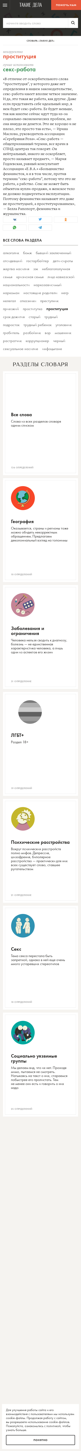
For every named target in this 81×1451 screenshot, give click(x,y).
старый (34, 316)
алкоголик (11, 252)
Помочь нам (66, 5)
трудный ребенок (37, 324)
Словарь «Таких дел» (41, 40)
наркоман (11, 292)
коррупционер (37, 340)
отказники (28, 300)
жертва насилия (16, 268)
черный (59, 340)
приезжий (11, 308)
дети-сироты (63, 260)
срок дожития (14, 316)
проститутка (32, 308)
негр (65, 292)
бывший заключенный (53, 252)
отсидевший (12, 260)
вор (48, 332)
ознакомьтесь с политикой (43, 1426)
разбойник (32, 332)
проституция (57, 308)
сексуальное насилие (20, 348)
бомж (27, 252)
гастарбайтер (37, 260)
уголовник (64, 324)
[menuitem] (5, 5)
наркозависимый (47, 284)
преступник (49, 300)
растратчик (12, 340)
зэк (35, 268)
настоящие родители (40, 292)
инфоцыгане (52, 348)
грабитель (11, 332)
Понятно (40, 1440)
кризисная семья (30, 276)
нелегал (9, 300)
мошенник (63, 332)
